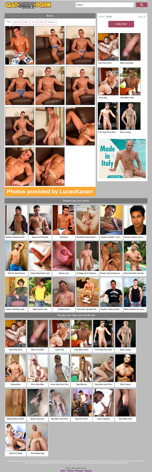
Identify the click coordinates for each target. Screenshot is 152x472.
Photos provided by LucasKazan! (50, 191)
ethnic (25, 22)
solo (33, 22)
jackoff (16, 22)
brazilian (51, 22)
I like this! (121, 24)
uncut (41, 22)
